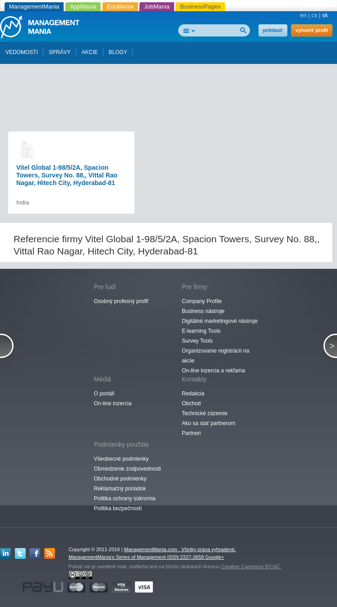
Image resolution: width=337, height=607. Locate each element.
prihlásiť (273, 30)
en (303, 15)
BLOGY (118, 52)
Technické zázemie (204, 413)
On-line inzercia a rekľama (213, 370)
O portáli (104, 393)
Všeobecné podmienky (121, 459)
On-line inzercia (112, 403)
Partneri (191, 433)
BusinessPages (200, 6)
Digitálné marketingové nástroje (220, 321)
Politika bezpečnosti (118, 508)
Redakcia (193, 393)
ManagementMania (34, 6)
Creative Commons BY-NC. (251, 566)
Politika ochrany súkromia (125, 498)
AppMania (83, 6)
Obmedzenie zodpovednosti (127, 469)
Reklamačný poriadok (120, 488)
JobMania (156, 6)
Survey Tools (197, 341)
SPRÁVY (60, 52)
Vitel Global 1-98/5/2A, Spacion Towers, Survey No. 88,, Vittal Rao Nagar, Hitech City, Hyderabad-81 (66, 175)
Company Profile (202, 301)
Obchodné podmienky (120, 479)
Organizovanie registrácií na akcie (215, 356)
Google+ (214, 557)
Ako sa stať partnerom (208, 423)
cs (314, 15)
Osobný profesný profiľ (121, 301)
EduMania (120, 6)
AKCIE (90, 52)
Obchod (191, 403)
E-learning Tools (201, 331)
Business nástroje (203, 311)
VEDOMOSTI (21, 52)
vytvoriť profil (311, 30)
